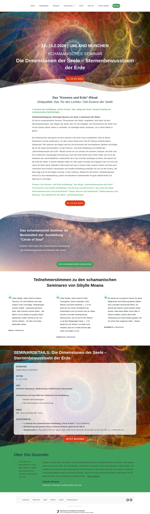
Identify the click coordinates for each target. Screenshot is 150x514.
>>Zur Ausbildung (82, 423)
